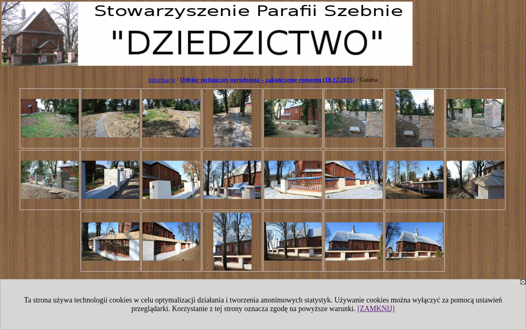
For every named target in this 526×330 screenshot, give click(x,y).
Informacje (161, 79)
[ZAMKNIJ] (375, 309)
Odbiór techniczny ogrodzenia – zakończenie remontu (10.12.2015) (267, 79)
